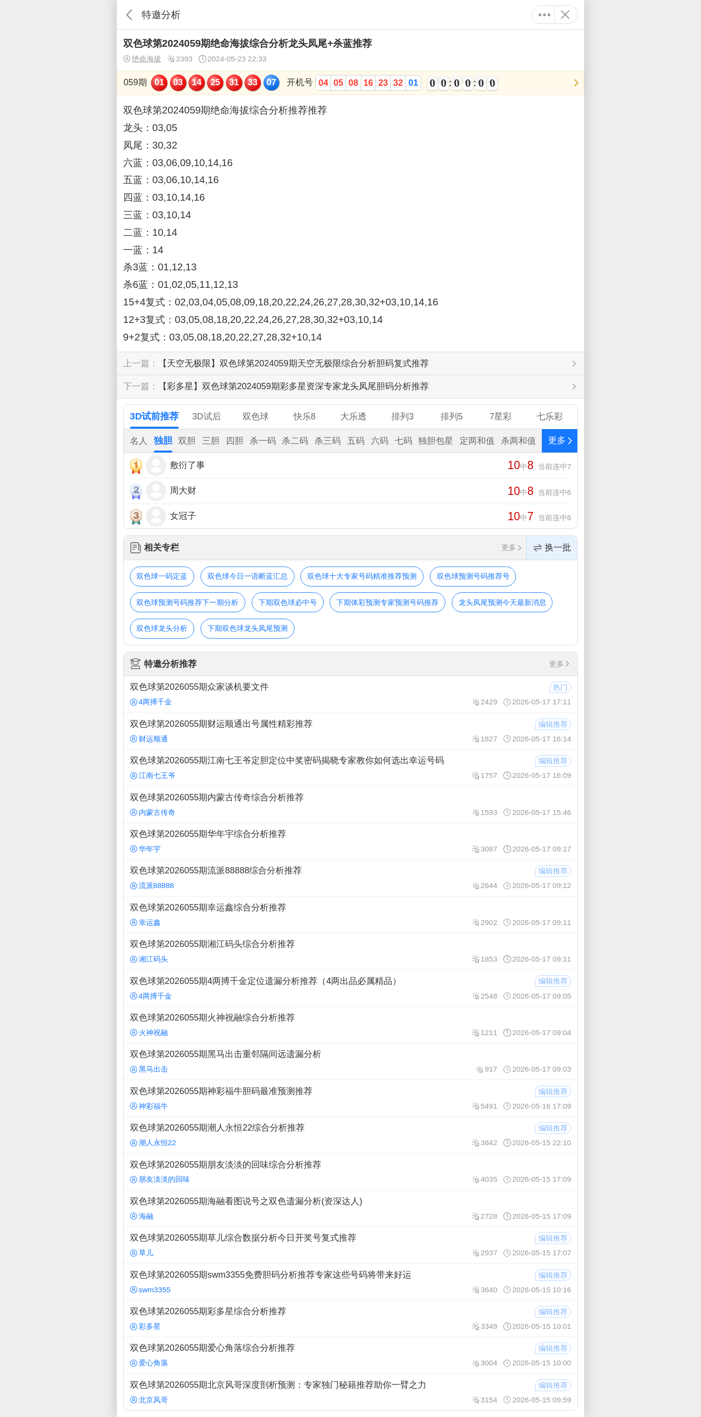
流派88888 (152, 885)
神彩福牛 (149, 1106)
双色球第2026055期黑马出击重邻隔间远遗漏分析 (350, 1061)
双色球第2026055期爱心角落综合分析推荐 (350, 1355)
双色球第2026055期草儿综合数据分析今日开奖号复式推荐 (350, 1245)
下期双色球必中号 (287, 602)
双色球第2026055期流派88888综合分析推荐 (350, 878)
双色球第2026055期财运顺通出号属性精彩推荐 (350, 731)
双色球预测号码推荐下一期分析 (187, 602)
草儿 (141, 1252)
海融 (141, 1216)
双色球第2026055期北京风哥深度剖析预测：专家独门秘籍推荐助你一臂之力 (350, 1392)
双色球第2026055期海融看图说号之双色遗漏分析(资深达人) (350, 1208)
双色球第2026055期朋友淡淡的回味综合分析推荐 (350, 1171)
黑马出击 (149, 1069)
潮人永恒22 (153, 1142)
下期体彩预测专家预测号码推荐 (387, 602)
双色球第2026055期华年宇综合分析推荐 (350, 841)
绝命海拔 (142, 59)
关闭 (565, 14)
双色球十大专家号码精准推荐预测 (362, 576)
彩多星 (145, 1326)
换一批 (552, 548)
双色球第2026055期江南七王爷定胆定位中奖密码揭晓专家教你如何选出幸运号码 (350, 768)
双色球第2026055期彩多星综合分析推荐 (350, 1319)
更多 (544, 14)
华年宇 (145, 849)
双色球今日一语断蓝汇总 (247, 576)
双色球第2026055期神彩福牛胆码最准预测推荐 (350, 1098)
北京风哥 (149, 1400)
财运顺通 (149, 739)
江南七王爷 (152, 775)
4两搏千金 (151, 702)
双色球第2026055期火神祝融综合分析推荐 (350, 1025)
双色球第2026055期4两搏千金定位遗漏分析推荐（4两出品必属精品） (350, 988)
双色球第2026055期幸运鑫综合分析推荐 (350, 915)
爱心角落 (149, 1363)
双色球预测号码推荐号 (473, 576)
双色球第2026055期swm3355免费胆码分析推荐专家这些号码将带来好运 (350, 1282)
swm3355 (150, 1289)
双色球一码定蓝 (161, 576)
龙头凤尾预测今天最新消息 (502, 602)
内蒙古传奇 (152, 812)
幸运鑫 (145, 922)
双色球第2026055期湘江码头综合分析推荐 (350, 951)
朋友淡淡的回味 (160, 1179)
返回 (129, 14)
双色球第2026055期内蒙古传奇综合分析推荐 (350, 804)
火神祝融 (149, 1032)
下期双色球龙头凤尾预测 (247, 628)
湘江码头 (149, 959)
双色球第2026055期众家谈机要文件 (350, 694)
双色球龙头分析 (161, 628)
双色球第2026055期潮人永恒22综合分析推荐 (350, 1135)
